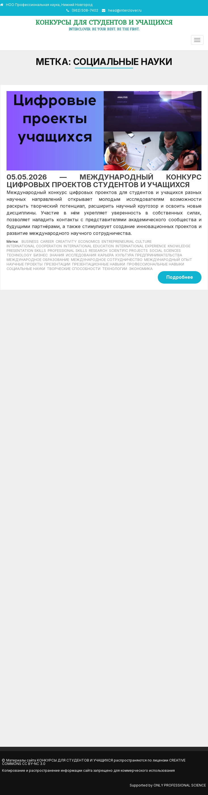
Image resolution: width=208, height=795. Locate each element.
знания (56, 255)
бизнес (40, 255)
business (30, 241)
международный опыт (168, 260)
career (47, 241)
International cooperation (34, 246)
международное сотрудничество (106, 260)
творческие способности (73, 269)
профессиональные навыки (155, 264)
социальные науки (26, 269)
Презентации (57, 264)
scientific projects (128, 250)
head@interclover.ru (125, 10)
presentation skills (26, 250)
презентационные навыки (98, 264)
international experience (140, 246)
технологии (114, 269)
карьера (106, 255)
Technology (19, 255)
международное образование (38, 260)
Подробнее (179, 277)
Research (98, 250)
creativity (66, 241)
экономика (141, 269)
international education (89, 246)
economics (89, 241)
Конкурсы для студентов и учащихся (104, 22)
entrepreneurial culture (127, 241)
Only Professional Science (180, 785)
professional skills (67, 250)
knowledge (179, 246)
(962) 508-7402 (85, 10)
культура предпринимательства (148, 255)
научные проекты (25, 264)
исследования (81, 255)
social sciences (165, 250)
